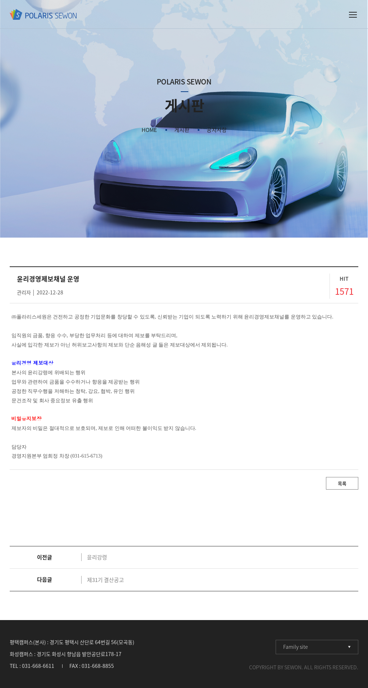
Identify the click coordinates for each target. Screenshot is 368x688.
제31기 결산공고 (105, 580)
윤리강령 (97, 557)
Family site (295, 646)
